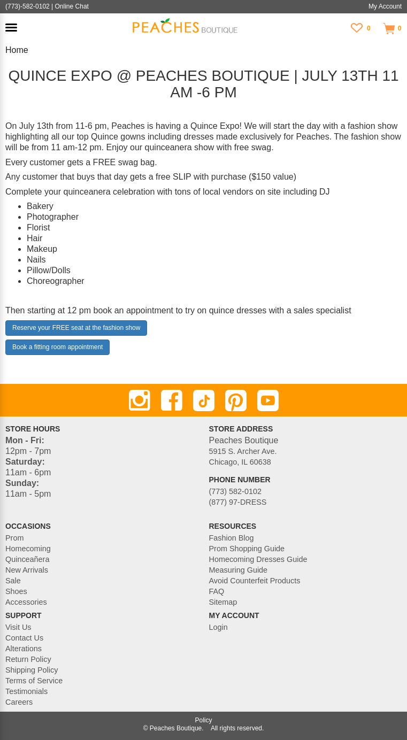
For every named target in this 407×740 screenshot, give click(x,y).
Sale (13, 580)
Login (218, 627)
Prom (14, 538)
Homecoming (28, 548)
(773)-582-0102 (27, 6)
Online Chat (72, 6)
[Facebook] (171, 400)
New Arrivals (26, 570)
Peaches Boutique (176, 728)
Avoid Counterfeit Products (255, 580)
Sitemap (223, 602)
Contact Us (24, 638)
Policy (203, 720)
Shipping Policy (31, 670)
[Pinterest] (236, 400)
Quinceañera (27, 559)
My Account (385, 6)
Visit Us (18, 627)
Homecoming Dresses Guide (258, 559)
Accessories (26, 602)
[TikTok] (203, 400)
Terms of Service (34, 680)
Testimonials (26, 691)
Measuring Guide (238, 570)
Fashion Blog (231, 538)
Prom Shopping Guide (247, 548)
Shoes (16, 591)
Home (16, 50)
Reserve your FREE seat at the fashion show (76, 328)
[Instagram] (139, 400)
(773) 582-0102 (235, 491)
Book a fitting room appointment (57, 347)
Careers (19, 702)
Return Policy (28, 659)
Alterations (23, 648)
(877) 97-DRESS (238, 502)
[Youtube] (268, 400)
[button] (11, 28)
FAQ (217, 591)
